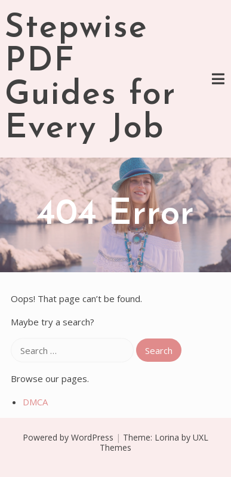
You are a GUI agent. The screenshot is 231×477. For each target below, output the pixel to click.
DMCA (35, 402)
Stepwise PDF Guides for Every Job (90, 79)
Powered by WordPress (68, 437)
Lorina (167, 437)
